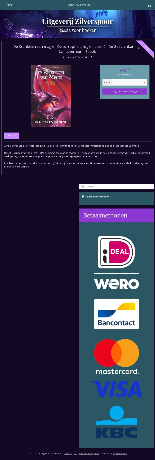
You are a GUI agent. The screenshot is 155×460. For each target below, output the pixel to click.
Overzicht (12, 135)
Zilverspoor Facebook (95, 197)
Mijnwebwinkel (120, 453)
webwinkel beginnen (89, 453)
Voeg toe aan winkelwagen (124, 91)
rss (75, 453)
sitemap (68, 453)
